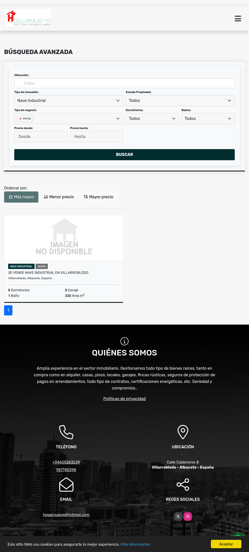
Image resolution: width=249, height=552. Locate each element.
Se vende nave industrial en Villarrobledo (48, 273)
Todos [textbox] (134, 100)
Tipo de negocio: (25, 110)
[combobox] (68, 100)
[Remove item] (21, 118)
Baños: (186, 110)
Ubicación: (21, 75)
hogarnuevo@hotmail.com (66, 514)
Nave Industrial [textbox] (31, 100)
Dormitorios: (134, 110)
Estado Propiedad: (138, 92)
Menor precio (59, 196)
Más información (135, 544)
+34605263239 (66, 462)
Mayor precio (98, 196)
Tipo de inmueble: (26, 92)
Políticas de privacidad (124, 398)
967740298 (66, 470)
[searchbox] (18, 126)
